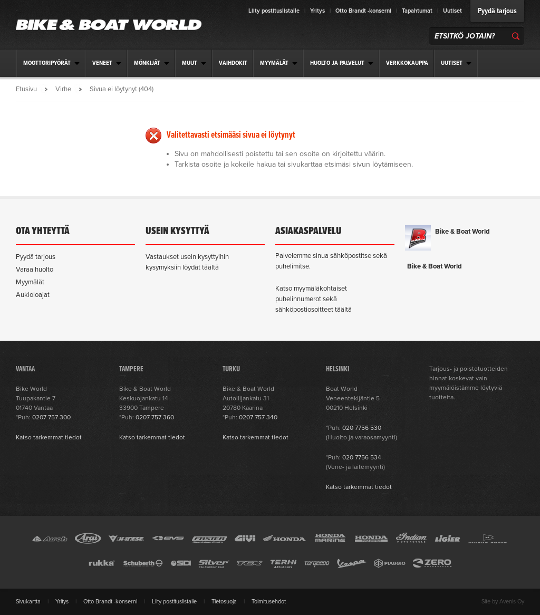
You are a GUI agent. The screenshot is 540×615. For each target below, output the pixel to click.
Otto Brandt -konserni (363, 10)
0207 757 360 (155, 417)
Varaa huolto (34, 269)
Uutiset (452, 10)
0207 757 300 (51, 417)
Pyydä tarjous (497, 11)
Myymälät (30, 282)
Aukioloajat (33, 295)
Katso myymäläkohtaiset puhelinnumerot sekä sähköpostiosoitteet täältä (313, 299)
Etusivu (26, 89)
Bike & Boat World (462, 231)
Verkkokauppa (407, 63)
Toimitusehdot (269, 601)
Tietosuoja (224, 601)
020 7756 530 (361, 427)
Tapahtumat (417, 10)
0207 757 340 (258, 417)
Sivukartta (28, 601)
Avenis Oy (511, 601)
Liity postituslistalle (274, 10)
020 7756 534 (361, 457)
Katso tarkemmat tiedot (49, 437)
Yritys (317, 10)
